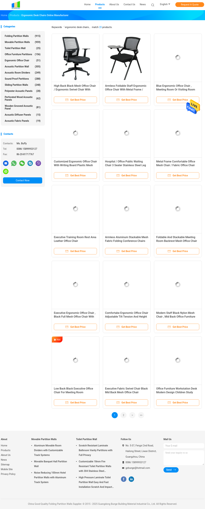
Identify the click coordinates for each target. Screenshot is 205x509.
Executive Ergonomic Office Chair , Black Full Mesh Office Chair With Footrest (74, 316)
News (4, 459)
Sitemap (5, 464)
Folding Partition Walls (22, 36)
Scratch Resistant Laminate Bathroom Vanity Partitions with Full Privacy (95, 450)
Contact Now (22, 180)
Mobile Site (7, 469)
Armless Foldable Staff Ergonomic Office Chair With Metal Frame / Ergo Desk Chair (125, 89)
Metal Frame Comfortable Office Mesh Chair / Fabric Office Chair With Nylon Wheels (175, 165)
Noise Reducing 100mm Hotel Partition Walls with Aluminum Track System (50, 477)
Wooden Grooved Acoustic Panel (22, 107)
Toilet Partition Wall (22, 48)
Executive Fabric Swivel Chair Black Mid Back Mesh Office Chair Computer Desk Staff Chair (126, 392)
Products (5, 450)
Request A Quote (190, 4)
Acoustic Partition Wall (22, 66)
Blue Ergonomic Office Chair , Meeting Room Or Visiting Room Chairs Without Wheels (175, 89)
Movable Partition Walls (22, 42)
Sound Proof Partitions (22, 78)
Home (4, 445)
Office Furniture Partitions (22, 54)
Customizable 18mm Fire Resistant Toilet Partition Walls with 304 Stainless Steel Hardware (95, 466)
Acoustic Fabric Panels (22, 121)
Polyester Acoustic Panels (22, 91)
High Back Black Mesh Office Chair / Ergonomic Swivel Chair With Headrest (75, 89)
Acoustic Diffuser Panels (22, 114)
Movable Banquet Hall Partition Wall (50, 464)
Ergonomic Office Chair (22, 60)
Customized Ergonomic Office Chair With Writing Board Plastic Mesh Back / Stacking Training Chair (75, 165)
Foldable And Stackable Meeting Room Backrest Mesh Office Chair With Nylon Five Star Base (176, 241)
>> (141, 415)
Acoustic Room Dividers (22, 72)
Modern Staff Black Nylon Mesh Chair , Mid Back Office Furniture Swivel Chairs (175, 316)
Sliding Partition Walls (22, 85)
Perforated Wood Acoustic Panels (22, 98)
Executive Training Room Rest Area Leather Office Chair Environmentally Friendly (75, 241)
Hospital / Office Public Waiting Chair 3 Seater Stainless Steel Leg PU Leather (125, 165)
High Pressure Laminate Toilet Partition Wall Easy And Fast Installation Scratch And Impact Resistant (95, 482)
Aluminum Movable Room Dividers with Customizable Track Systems (48, 450)
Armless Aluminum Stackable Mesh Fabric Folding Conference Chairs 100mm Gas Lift (126, 241)
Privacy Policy (8, 474)
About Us (6, 455)
